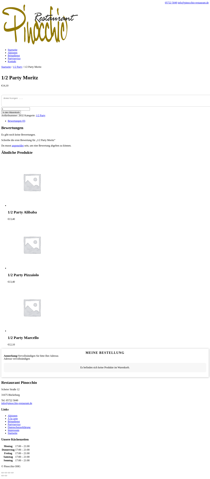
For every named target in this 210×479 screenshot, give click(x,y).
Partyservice (14, 58)
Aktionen (12, 52)
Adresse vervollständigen (17, 360)
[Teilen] (6, 474)
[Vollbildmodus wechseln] (9, 474)
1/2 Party (17, 67)
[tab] (108, 122)
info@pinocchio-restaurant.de (16, 404)
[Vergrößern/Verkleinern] (12, 474)
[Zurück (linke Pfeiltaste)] (2, 477)
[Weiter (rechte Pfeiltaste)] (6, 477)
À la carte (13, 420)
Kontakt (12, 61)
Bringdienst (14, 55)
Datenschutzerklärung (19, 428)
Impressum (13, 431)
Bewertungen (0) (16, 122)
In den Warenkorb (11, 114)
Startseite (12, 49)
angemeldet (18, 147)
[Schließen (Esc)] (2, 474)
